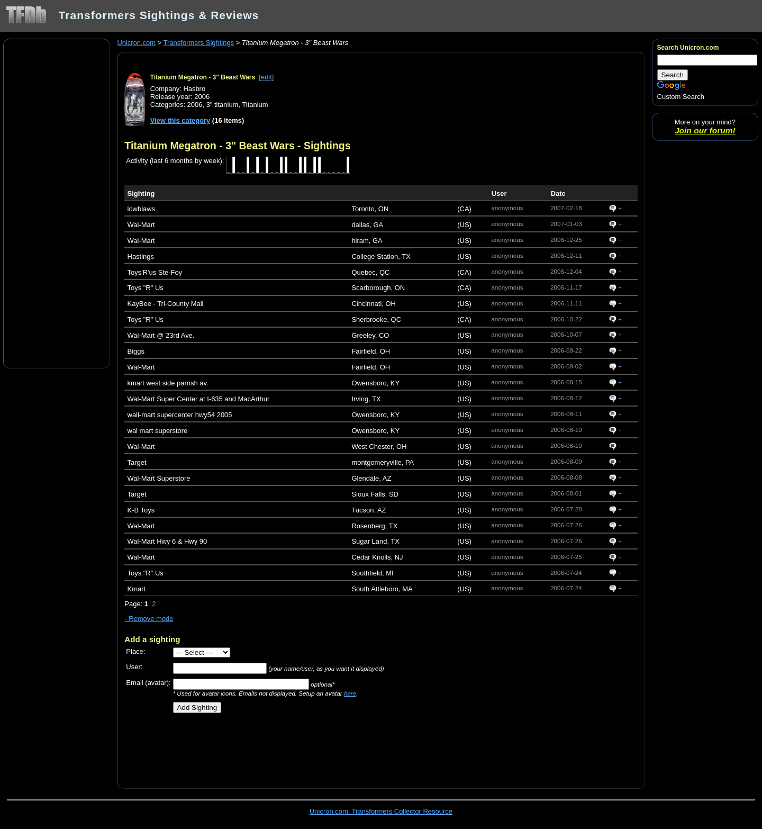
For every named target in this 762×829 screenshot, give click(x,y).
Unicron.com (136, 43)
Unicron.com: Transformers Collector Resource (381, 811)
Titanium (255, 105)
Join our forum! (705, 130)
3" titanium (222, 105)
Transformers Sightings (199, 43)
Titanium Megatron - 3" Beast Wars (202, 77)
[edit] (266, 77)
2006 (195, 105)
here (350, 693)
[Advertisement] (56, 203)
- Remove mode (148, 619)
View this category (180, 120)
